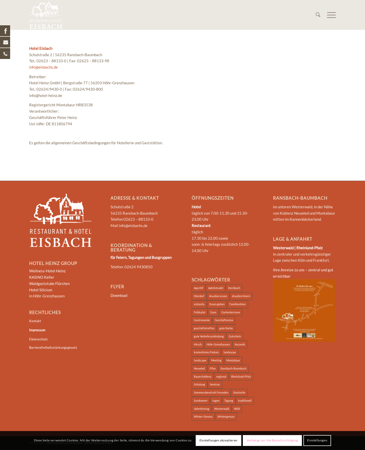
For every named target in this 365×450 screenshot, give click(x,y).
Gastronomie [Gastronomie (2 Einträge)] (202, 320)
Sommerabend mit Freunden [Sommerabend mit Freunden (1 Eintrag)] (211, 392)
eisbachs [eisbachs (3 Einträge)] (199, 304)
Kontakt (35, 321)
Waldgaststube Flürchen (49, 283)
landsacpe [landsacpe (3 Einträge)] (230, 352)
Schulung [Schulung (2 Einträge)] (199, 384)
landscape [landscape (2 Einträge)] (200, 360)
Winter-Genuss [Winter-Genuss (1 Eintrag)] (203, 416)
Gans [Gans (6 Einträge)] (213, 312)
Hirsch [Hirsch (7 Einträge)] (198, 344)
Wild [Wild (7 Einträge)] (237, 408)
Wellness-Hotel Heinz (47, 271)
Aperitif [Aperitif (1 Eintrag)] (198, 288)
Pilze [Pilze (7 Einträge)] (213, 368)
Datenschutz (38, 339)
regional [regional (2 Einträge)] (221, 376)
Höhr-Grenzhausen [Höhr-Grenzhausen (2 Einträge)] (218, 344)
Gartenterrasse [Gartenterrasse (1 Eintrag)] (230, 312)
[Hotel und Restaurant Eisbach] (46, 15)
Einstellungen (317, 440)
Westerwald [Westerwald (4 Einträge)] (221, 408)
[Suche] (318, 15)
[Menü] (330, 15)
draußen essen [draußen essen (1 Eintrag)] (218, 296)
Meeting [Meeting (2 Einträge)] (216, 360)
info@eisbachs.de (43, 67)
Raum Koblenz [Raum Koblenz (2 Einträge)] (202, 376)
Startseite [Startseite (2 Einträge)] (239, 392)
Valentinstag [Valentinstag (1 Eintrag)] (201, 408)
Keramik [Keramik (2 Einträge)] (240, 344)
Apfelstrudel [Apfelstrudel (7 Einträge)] (215, 288)
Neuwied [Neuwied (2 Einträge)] (199, 368)
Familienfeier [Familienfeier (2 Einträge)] (237, 304)
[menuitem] (318, 15)
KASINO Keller (41, 277)
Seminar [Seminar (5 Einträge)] (215, 384)
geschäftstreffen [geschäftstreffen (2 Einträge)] (204, 328)
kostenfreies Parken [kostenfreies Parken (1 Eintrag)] (206, 352)
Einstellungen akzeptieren (218, 440)
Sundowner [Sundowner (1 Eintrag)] (201, 400)
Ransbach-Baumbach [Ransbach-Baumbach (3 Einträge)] (233, 368)
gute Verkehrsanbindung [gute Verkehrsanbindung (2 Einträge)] (209, 336)
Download (119, 295)
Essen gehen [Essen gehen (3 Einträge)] (217, 304)
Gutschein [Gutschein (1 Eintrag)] (235, 336)
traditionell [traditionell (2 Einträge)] (245, 400)
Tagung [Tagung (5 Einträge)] (228, 400)
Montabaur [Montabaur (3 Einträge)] (233, 360)
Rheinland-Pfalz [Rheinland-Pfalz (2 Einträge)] (241, 376)
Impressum (37, 330)
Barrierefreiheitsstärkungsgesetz (53, 347)
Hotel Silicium (40, 290)
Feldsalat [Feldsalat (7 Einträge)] (199, 312)
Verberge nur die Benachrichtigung (272, 440)
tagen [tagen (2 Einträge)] (216, 400)
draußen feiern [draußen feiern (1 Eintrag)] (241, 296)
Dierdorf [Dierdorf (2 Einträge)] (199, 296)
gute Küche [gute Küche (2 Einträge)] (226, 328)
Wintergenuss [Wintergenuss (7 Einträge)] (226, 416)
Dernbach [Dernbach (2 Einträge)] (234, 288)
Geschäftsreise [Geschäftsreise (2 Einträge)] (224, 320)
